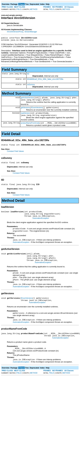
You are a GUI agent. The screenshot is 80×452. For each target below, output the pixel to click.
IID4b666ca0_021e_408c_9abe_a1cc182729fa (45, 80)
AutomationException (40, 225)
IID (28, 75)
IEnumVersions (37, 110)
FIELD (19, 9)
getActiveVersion (27, 99)
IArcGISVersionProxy (15, 32)
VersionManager (30, 32)
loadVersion (25, 116)
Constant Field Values (15, 155)
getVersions (25, 110)
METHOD (33, 9)
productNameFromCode (30, 126)
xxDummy (31, 85)
